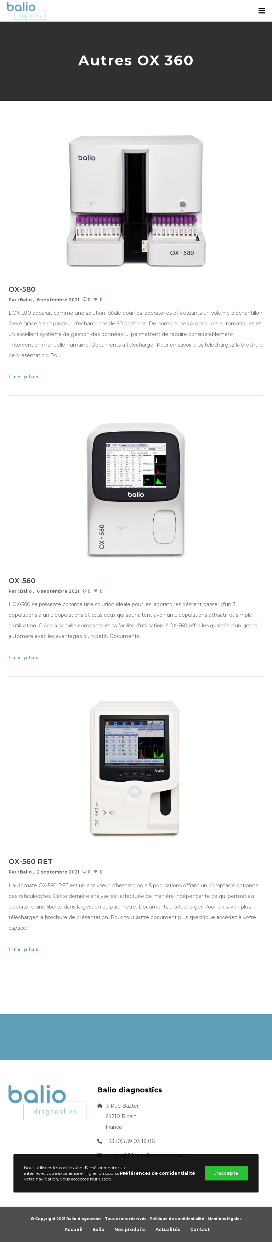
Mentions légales (225, 1219)
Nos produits (130, 1229)
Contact (200, 1229)
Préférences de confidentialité (157, 1173)
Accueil (73, 1229)
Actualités (167, 1229)
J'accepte (226, 1173)
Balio (26, 299)
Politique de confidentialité (176, 1219)
